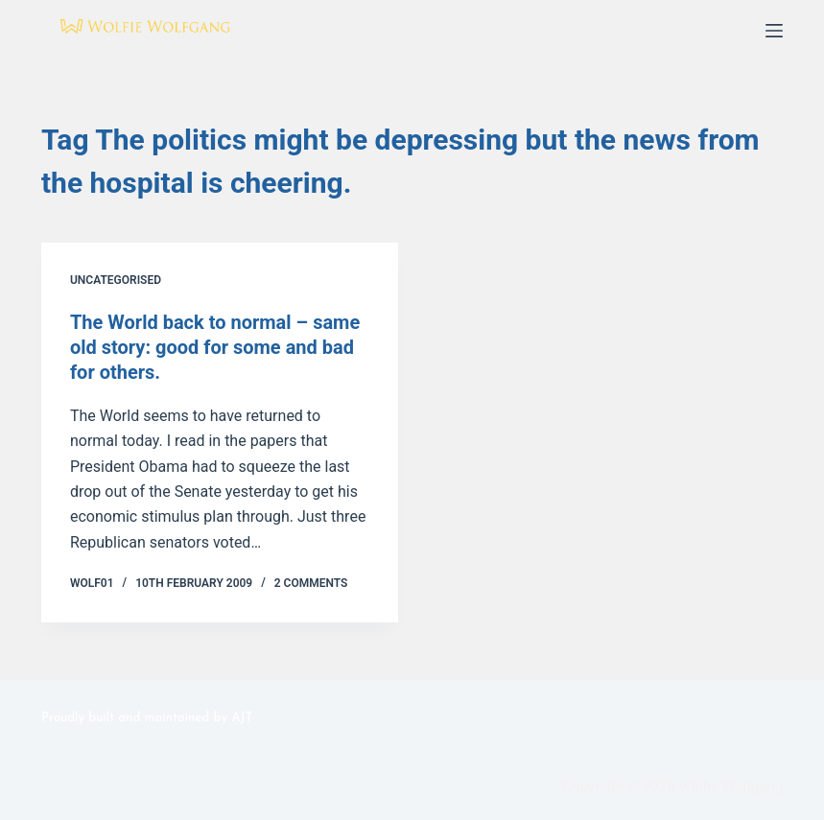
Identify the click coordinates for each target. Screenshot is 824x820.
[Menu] (774, 30)
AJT (241, 718)
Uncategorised (115, 280)
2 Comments (311, 583)
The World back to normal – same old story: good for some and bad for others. (215, 347)
